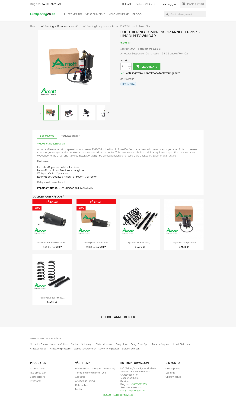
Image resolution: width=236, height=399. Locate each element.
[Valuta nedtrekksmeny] (150, 4)
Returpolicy (81, 384)
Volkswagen (87, 344)
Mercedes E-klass (39, 344)
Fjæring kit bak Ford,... (140, 242)
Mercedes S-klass (59, 344)
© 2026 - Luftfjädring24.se (118, 394)
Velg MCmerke (119, 14)
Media (78, 389)
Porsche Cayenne (161, 344)
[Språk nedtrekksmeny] (128, 4)
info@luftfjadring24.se (132, 390)
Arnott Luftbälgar (39, 348)
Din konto (173, 363)
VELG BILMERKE (95, 14)
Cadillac (75, 344)
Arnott (98, 155)
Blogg (136, 14)
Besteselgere (37, 376)
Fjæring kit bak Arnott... (52, 297)
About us (80, 376)
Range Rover (122, 344)
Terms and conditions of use (90, 372)
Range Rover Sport (140, 344)
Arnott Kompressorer (60, 348)
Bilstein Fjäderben (131, 348)
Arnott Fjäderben (181, 344)
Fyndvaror (35, 380)
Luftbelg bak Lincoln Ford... (96, 242)
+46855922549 (51, 4)
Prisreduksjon (37, 368)
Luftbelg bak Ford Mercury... (52, 242)
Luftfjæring (73, 14)
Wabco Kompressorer (85, 348)
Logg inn (170, 372)
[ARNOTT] (48, 91)
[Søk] (185, 14)
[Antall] (124, 66)
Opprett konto (173, 376)
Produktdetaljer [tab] (70, 135)
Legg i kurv (146, 67)
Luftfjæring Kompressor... (184, 242)
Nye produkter (38, 372)
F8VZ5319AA (128, 84)
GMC (98, 344)
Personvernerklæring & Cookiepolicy (95, 368)
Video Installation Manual (51, 143)
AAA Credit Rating (85, 380)
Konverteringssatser (109, 348)
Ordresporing (173, 368)
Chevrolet (108, 344)
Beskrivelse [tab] (47, 135)
